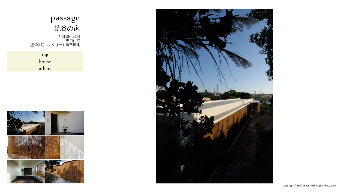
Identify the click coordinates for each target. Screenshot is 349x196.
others (45, 68)
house (45, 61)
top (45, 54)
